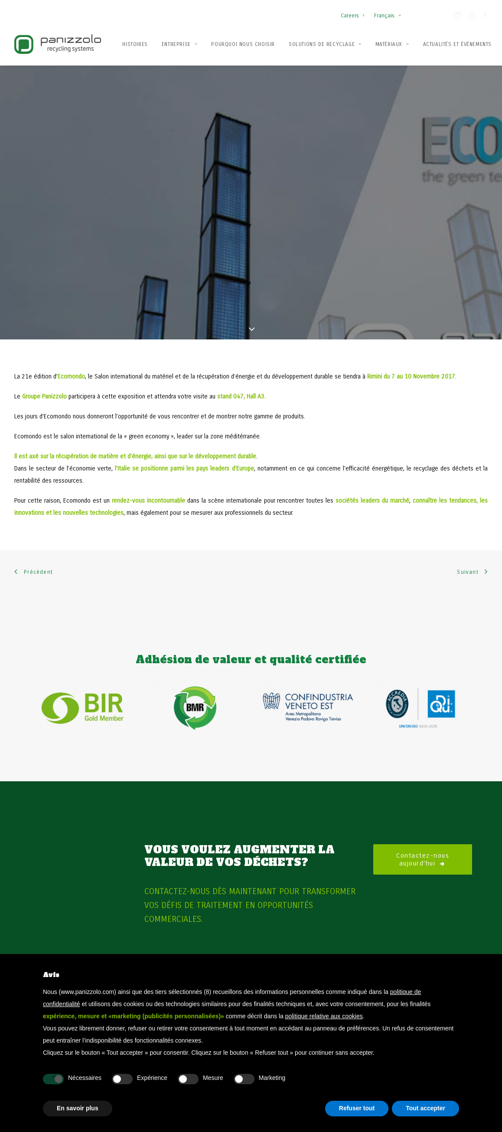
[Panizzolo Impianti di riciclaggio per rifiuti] (57, 44)
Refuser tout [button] (357, 1108)
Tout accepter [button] (425, 1108)
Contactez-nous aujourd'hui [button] (424, 819)
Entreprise (179, 44)
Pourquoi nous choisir (243, 44)
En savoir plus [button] (77, 1108)
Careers (352, 16)
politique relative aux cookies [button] (324, 1016)
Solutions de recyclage (325, 44)
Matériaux (392, 44)
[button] (457, 17)
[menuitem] (354, 11)
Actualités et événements (457, 44)
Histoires (134, 44)
